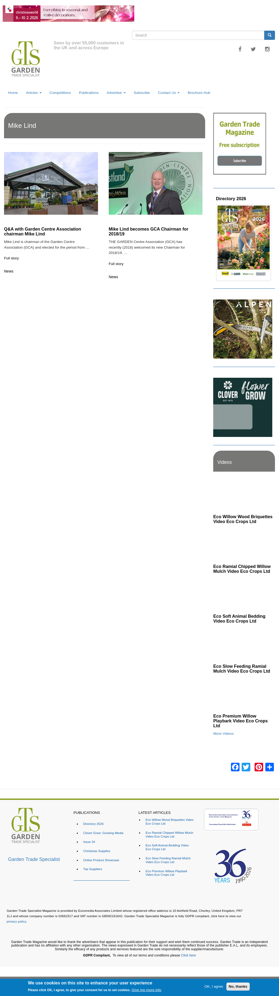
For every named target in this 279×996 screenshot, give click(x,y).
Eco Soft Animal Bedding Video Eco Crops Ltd (239, 618)
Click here (188, 955)
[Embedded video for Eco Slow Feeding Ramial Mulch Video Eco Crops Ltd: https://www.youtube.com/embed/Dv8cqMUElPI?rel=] (244, 643)
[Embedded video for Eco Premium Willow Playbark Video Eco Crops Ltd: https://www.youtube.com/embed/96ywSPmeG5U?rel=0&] (244, 693)
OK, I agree (213, 986)
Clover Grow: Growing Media (103, 833)
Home (13, 93)
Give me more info (146, 990)
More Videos (223, 734)
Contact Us (169, 93)
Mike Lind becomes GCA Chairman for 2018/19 (149, 231)
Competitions (60, 93)
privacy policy (16, 921)
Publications (89, 93)
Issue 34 (89, 841)
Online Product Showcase (101, 860)
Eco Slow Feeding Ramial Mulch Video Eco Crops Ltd (241, 668)
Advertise (116, 93)
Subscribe (142, 93)
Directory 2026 (231, 198)
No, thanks (238, 986)
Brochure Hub (199, 93)
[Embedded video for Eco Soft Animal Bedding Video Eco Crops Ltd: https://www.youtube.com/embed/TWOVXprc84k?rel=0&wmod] (244, 594)
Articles (33, 93)
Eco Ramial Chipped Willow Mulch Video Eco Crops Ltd (242, 569)
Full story (11, 258)
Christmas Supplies (96, 851)
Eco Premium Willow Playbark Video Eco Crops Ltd (240, 721)
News (8, 271)
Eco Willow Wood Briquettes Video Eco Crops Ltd (243, 519)
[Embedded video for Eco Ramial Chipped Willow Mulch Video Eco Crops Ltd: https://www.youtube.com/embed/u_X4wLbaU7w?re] (244, 544)
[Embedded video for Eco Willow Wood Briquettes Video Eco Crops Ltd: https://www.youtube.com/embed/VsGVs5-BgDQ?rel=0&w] (244, 494)
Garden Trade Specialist (34, 859)
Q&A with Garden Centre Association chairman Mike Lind (42, 231)
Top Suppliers (92, 869)
